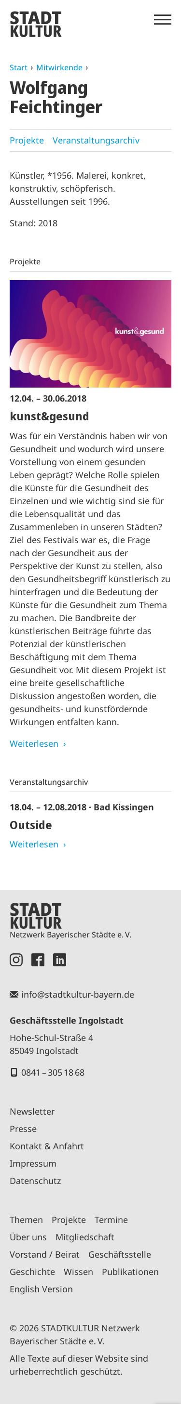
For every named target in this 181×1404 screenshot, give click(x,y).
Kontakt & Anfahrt (47, 1146)
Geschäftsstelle (119, 1254)
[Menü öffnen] (162, 19)
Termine (111, 1219)
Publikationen (130, 1271)
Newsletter (32, 1111)
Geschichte (32, 1271)
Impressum (33, 1163)
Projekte (27, 140)
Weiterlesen (34, 743)
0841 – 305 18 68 (52, 1072)
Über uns (28, 1237)
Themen (26, 1219)
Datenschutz (35, 1180)
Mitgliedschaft (85, 1237)
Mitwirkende (59, 67)
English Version (41, 1289)
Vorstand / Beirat (45, 1254)
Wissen (78, 1271)
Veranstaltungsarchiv (96, 140)
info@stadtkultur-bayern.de (77, 994)
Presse (23, 1128)
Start (19, 67)
